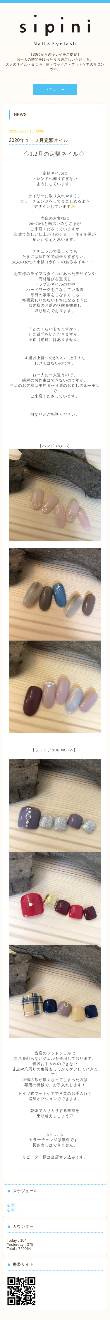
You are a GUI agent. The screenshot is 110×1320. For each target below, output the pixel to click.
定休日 (12, 1205)
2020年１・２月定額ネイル (38, 140)
